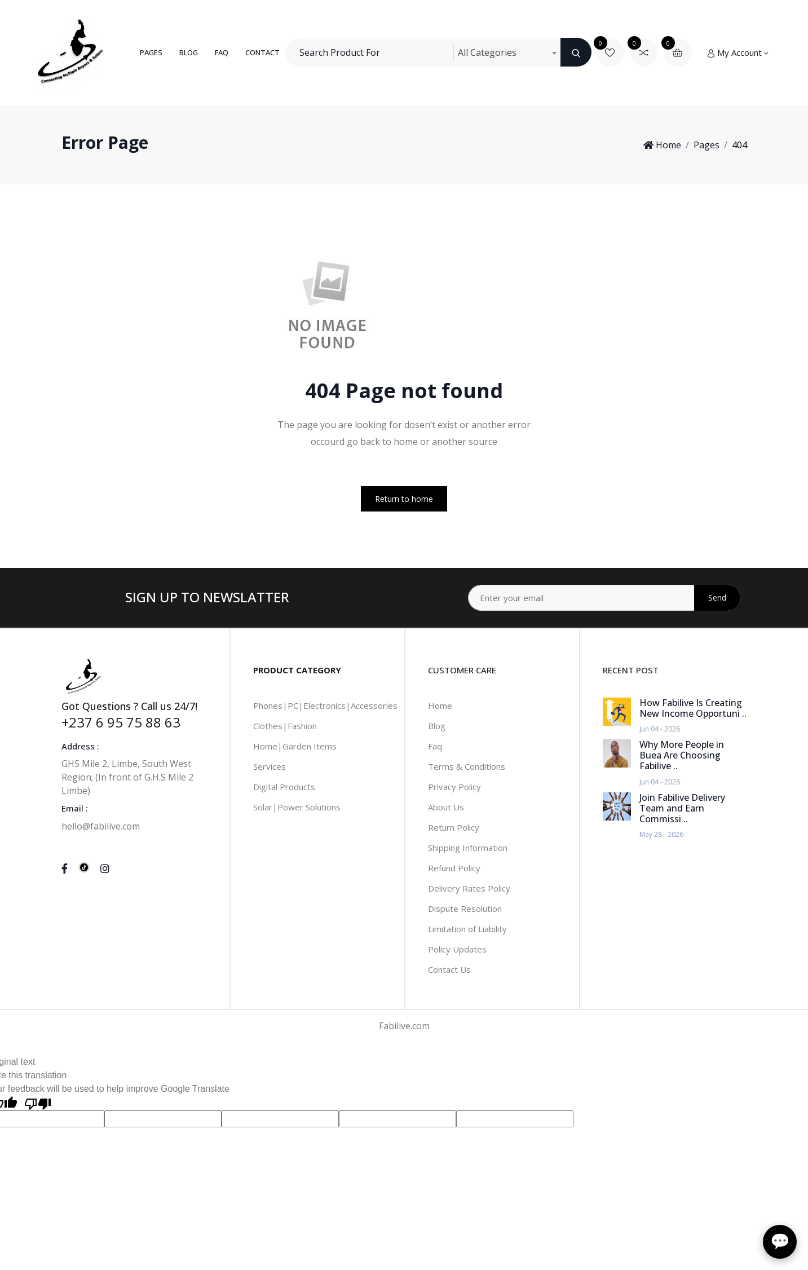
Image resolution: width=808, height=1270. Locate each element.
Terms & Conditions (466, 766)
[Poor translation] (38, 1103)
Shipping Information (467, 847)
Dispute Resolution (465, 908)
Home (662, 145)
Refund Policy (454, 868)
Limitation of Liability (467, 928)
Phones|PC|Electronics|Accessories (325, 705)
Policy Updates (457, 949)
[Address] (604, 598)
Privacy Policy (454, 786)
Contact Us (449, 969)
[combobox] (506, 52)
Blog (188, 52)
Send (717, 597)
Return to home (404, 498)
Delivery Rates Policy (469, 888)
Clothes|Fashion (285, 725)
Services (269, 766)
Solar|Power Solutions (297, 807)
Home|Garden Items (295, 746)
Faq (435, 746)
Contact (262, 52)
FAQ (221, 52)
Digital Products (284, 786)
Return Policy (453, 827)
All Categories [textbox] (487, 52)
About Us (446, 807)
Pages (151, 52)
